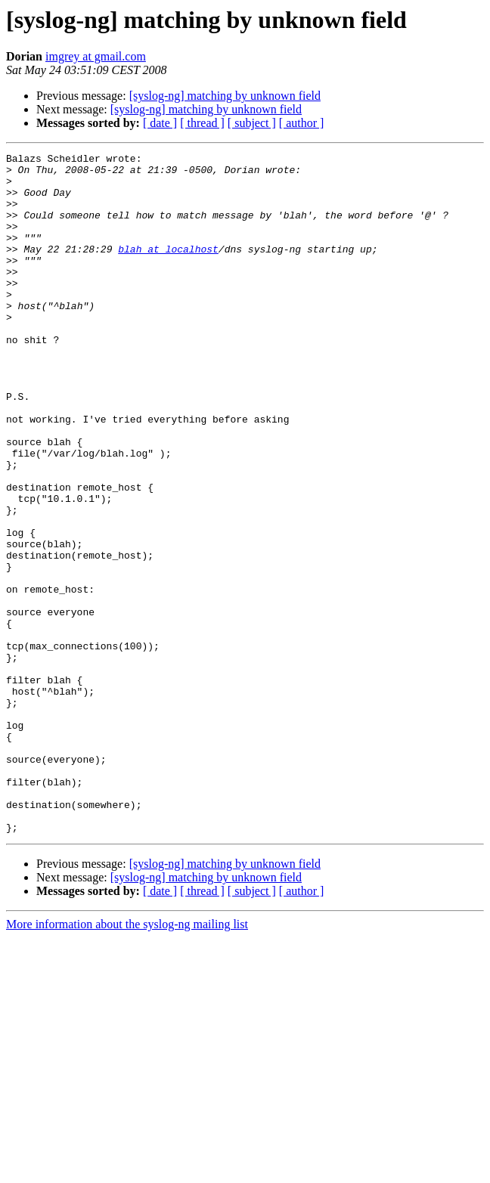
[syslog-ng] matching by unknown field (225, 95)
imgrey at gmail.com (95, 56)
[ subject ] (252, 122)
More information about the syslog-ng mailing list (127, 1060)
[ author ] (301, 122)
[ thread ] (202, 122)
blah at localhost (168, 269)
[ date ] (160, 122)
